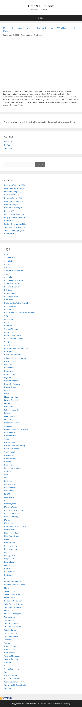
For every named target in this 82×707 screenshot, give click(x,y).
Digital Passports (11, 380)
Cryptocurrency (10, 361)
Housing (7, 461)
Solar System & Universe (14, 604)
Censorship (9, 319)
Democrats (9, 371)
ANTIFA (7, 267)
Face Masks (9, 406)
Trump (7, 643)
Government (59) (11, 195)
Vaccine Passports (12, 659)
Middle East (9, 523)
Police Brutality (10, 546)
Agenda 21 (8, 261)
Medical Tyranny (11, 516)
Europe (7, 403)
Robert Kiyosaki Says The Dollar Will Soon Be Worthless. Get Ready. (39, 29)
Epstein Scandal (11, 400)
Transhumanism (11, 633)
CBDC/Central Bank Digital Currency (19, 312)
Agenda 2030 (9, 257)
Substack (8, 148)
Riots (6, 578)
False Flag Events (11, 410)
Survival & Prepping (12, 614)
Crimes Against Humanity (15, 358)
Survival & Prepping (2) (14, 230)
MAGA (7, 500)
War (6, 672)
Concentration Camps (13, 338)
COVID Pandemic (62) (13, 207)
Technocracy (9, 617)
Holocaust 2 (9, 455)
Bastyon (7, 145)
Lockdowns (9, 497)
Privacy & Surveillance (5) (14, 214)
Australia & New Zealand (14, 280)
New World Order (11, 536)
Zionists (7, 688)
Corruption (9, 351)
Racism (7, 568)
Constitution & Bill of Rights (16, 348)
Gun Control (9, 452)
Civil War (8, 325)
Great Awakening (11, 448)
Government (9, 442)
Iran (6, 474)
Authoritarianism (11, 283)
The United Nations (12, 626)
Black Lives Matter (12, 296)
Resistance (8, 575)
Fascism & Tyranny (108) (14, 185)
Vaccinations (9, 652)
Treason (7, 639)
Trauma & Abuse (11, 636)
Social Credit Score (12, 594)
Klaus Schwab (10, 487)
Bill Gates (8, 290)
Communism (9, 332)
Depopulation (10, 374)
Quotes (7, 565)
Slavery (7, 588)
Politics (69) (9, 211)
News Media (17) (11, 204)
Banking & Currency (12, 287)
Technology (9, 620)
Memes (7, 520)
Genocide (8, 426)
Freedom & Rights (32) (13, 191)
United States (10, 649)
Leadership (9, 490)
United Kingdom (11, 646)
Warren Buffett (10, 675)
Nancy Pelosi (9, 529)
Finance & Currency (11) (14, 188)
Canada (7, 309)
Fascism (7, 413)
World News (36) (11, 233)
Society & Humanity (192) (15, 224)
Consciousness (10, 345)
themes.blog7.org (63, 704)
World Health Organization (15, 685)
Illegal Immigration (12, 468)
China (6, 322)
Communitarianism (12, 335)
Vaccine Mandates (12, 656)
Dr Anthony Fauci (11, 390)
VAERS (7, 665)
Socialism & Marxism (13, 601)
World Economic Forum (14, 682)
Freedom (8, 419)
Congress (8, 342)
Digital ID (8, 377)
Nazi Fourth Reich (11, 533)
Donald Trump (10, 387)
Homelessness (10, 458)
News (6, 539)
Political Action (10, 549)
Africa (6, 254)
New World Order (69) (13, 201)
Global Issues (10, 435)
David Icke (8, 364)
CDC (6, 316)
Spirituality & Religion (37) (15, 227)
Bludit (52, 704)
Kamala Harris (10, 484)
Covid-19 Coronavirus (13, 355)
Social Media (9, 597)
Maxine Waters (10, 507)
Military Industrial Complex (15, 526)
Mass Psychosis (10, 503)
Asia (6, 274)
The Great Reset (11, 623)
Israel (6, 478)
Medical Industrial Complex (16, 510)
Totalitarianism (10, 630)
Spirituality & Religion (13, 607)
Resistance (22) (10, 220)
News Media (9, 542)
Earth (6, 393)
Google (7, 439)
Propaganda (9, 559)
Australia (8, 277)
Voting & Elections (12, 669)
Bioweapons (9, 293)
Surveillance (9, 610)
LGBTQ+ (7, 494)
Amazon (7, 264)
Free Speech (9, 416)
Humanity (8, 465)
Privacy (7, 552)
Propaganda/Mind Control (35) (17, 217)
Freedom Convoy (11, 423)
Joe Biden (8, 481)
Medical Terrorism (12, 513)
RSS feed (8, 141)
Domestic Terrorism (12, 384)
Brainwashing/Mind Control (16, 303)
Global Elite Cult (11, 432)
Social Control (10, 591)
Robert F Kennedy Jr (12, 581)
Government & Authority (14, 445)
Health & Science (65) (13, 198)
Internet (7, 471)
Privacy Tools (9, 555)
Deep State (9, 367)
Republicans (9, 571)
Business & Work (11, 306)
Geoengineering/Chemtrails (16, 429)
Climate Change (11, 329)
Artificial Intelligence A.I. (14, 270)
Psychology (9, 562)
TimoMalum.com (41, 6)
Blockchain (8, 300)
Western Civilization (12, 678)
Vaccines (8, 662)
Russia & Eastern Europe (14, 584)
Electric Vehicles (11, 397)
